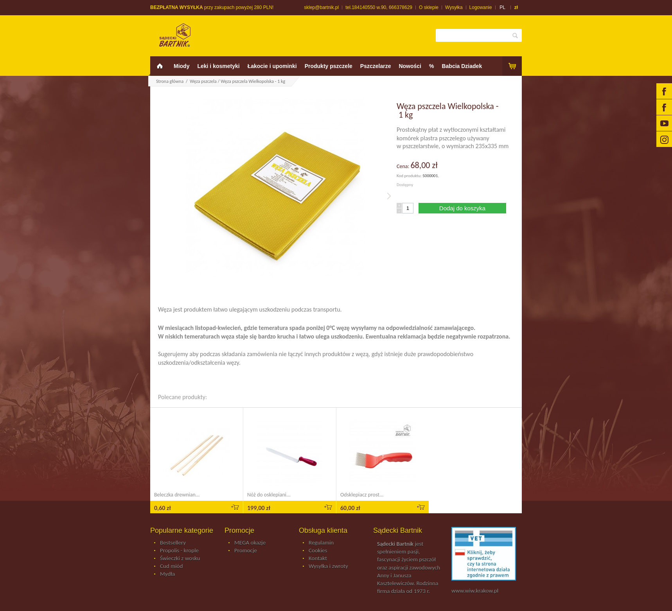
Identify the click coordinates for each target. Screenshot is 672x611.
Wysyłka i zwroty (328, 566)
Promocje (245, 551)
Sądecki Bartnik (395, 543)
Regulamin (321, 543)
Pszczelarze (375, 66)
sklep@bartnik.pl (321, 7)
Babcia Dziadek (462, 66)
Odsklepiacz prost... (362, 494)
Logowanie (480, 7)
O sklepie (428, 7)
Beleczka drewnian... (176, 494)
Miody (181, 66)
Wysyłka (454, 7)
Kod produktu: (409, 175)
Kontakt (318, 558)
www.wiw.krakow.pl (474, 590)
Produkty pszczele (328, 66)
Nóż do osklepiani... (269, 494)
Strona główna (169, 81)
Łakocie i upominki (272, 66)
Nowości (410, 66)
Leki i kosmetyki (218, 66)
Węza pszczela (203, 81)
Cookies (318, 551)
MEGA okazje (250, 543)
